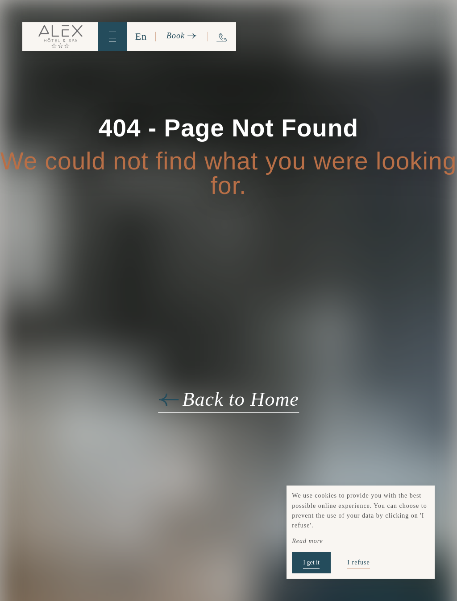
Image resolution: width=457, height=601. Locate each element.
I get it (311, 562)
